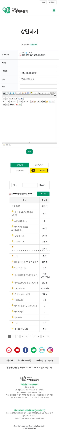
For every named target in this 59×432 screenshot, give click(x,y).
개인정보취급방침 (25, 360)
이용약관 (9, 360)
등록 (29, 151)
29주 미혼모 (19, 288)
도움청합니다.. (20, 221)
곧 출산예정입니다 (22, 294)
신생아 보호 (19, 235)
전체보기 (20, 165)
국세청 (50, 360)
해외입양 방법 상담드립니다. (26, 283)
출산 (16, 323)
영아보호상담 (20, 170)
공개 (22, 53)
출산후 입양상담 (21, 329)
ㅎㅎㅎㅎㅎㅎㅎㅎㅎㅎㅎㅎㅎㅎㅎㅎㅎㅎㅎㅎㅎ (31, 250)
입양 (16, 256)
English (43, 2)
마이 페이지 (52, 2)
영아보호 (18, 317)
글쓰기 (43, 194)
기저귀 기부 (19, 241)
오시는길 (39, 360)
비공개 (30, 53)
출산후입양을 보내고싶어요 (25, 275)
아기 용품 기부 (20, 268)
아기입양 (16, 206)
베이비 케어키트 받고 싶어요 (26, 262)
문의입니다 (19, 300)
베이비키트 (19, 311)
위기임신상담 (39, 165)
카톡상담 (42, 170)
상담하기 (34, 44)
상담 (27, 44)
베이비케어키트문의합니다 (25, 306)
